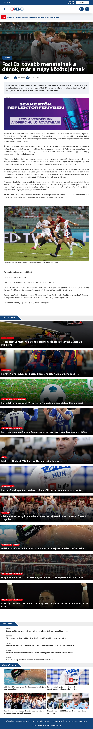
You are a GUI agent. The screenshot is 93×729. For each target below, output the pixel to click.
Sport (7, 58)
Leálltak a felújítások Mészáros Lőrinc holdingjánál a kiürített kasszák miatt (33, 17)
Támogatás (82, 3)
